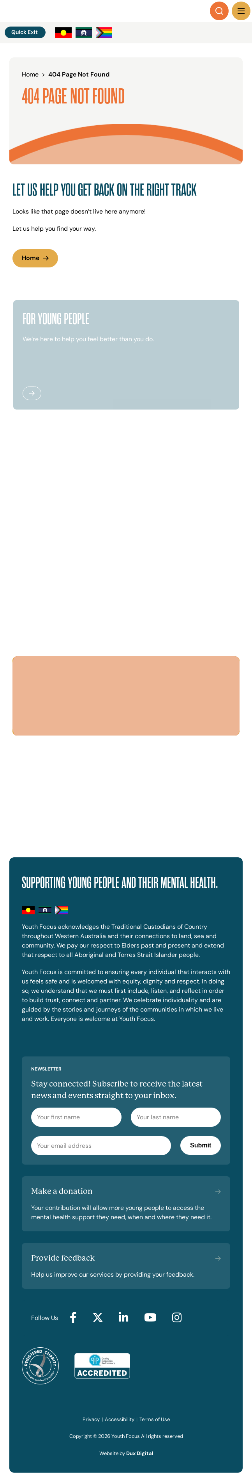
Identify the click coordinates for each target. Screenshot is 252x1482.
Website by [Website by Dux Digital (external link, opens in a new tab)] (126, 1453)
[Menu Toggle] (241, 11)
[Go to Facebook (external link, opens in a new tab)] (73, 1318)
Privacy (91, 1419)
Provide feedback (63, 1258)
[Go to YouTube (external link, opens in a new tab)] (150, 1318)
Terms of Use (154, 1419)
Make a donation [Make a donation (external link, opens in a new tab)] (62, 1191)
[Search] (219, 11)
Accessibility (119, 1419)
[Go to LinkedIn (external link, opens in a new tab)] (124, 1318)
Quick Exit (24, 32)
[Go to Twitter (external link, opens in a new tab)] (97, 1318)
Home (30, 258)
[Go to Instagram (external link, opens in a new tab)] (177, 1318)
